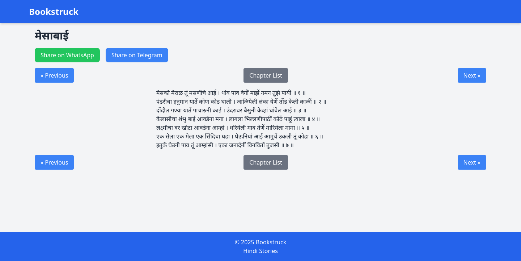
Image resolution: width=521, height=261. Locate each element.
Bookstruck (54, 11)
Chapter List (265, 75)
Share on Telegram (136, 55)
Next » (471, 75)
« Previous (54, 75)
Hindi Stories (260, 251)
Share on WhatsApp (67, 55)
